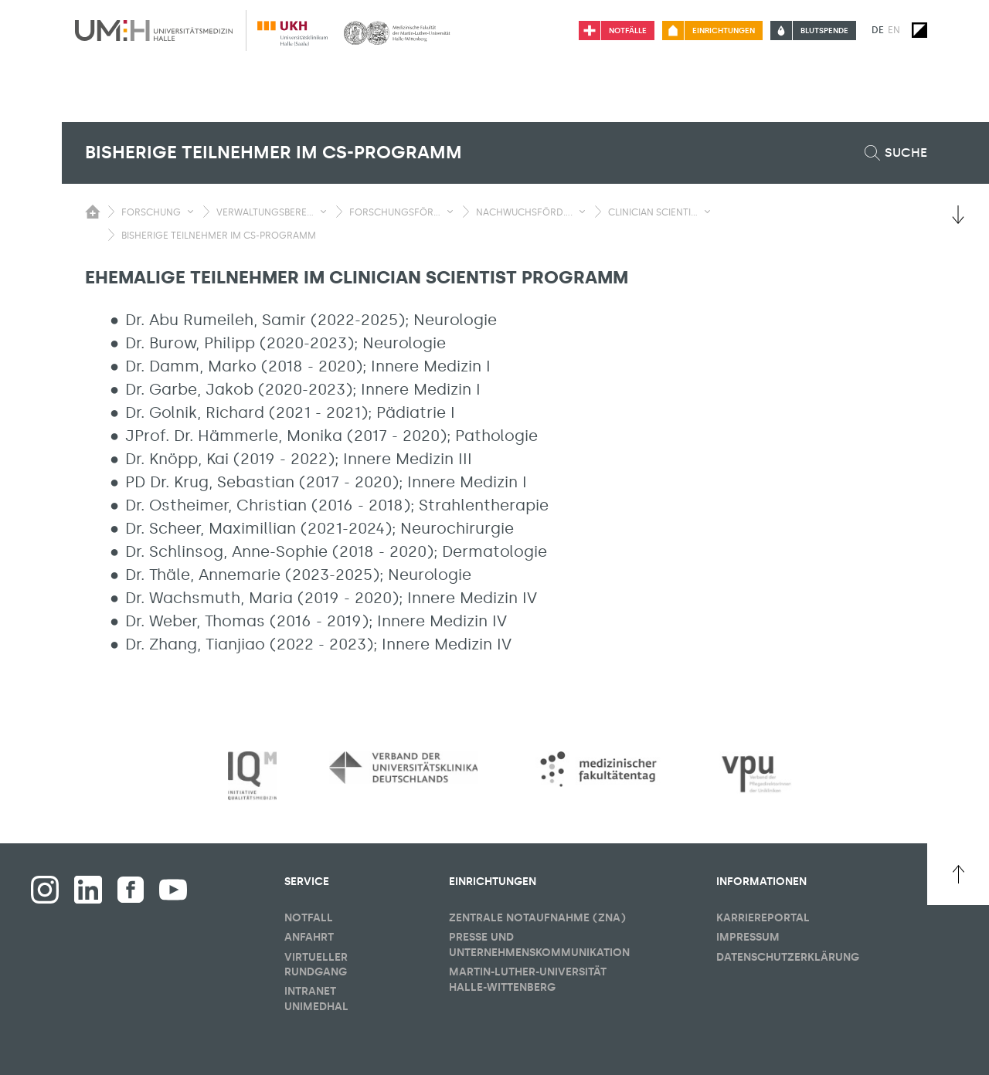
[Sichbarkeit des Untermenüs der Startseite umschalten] (92, 211)
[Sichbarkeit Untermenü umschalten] (190, 211)
